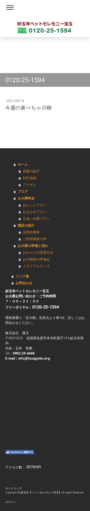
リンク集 (22, 276)
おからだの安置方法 (38, 253)
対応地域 (29, 178)
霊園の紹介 (31, 171)
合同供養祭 (31, 232)
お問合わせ (24, 283)
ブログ (23, 192)
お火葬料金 (26, 198)
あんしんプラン (34, 205)
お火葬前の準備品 (36, 259)
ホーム (23, 164)
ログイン (10, 502)
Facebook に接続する (19, 452)
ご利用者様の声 (34, 239)
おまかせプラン (34, 212)
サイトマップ (13, 488)
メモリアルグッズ (36, 266)
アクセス (29, 185)
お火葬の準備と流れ (33, 246)
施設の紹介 (26, 225)
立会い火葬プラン (36, 219)
